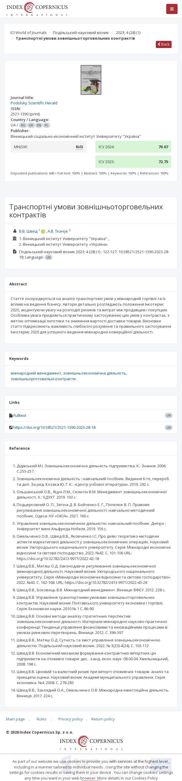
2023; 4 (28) (128, 32)
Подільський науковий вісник (81, 32)
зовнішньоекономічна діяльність (94, 373)
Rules (42, 719)
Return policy (103, 719)
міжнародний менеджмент (36, 373)
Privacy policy (70, 719)
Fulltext (19, 415)
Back (164, 44)
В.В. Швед (28, 231)
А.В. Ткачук (58, 231)
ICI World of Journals (28, 32)
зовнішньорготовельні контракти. (43, 378)
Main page (15, 719)
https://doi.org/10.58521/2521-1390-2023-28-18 (54, 427)
